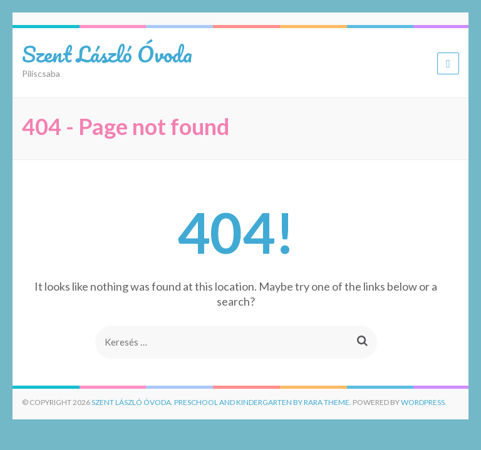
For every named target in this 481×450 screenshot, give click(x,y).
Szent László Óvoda (107, 53)
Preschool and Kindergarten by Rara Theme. (262, 402)
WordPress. (424, 402)
